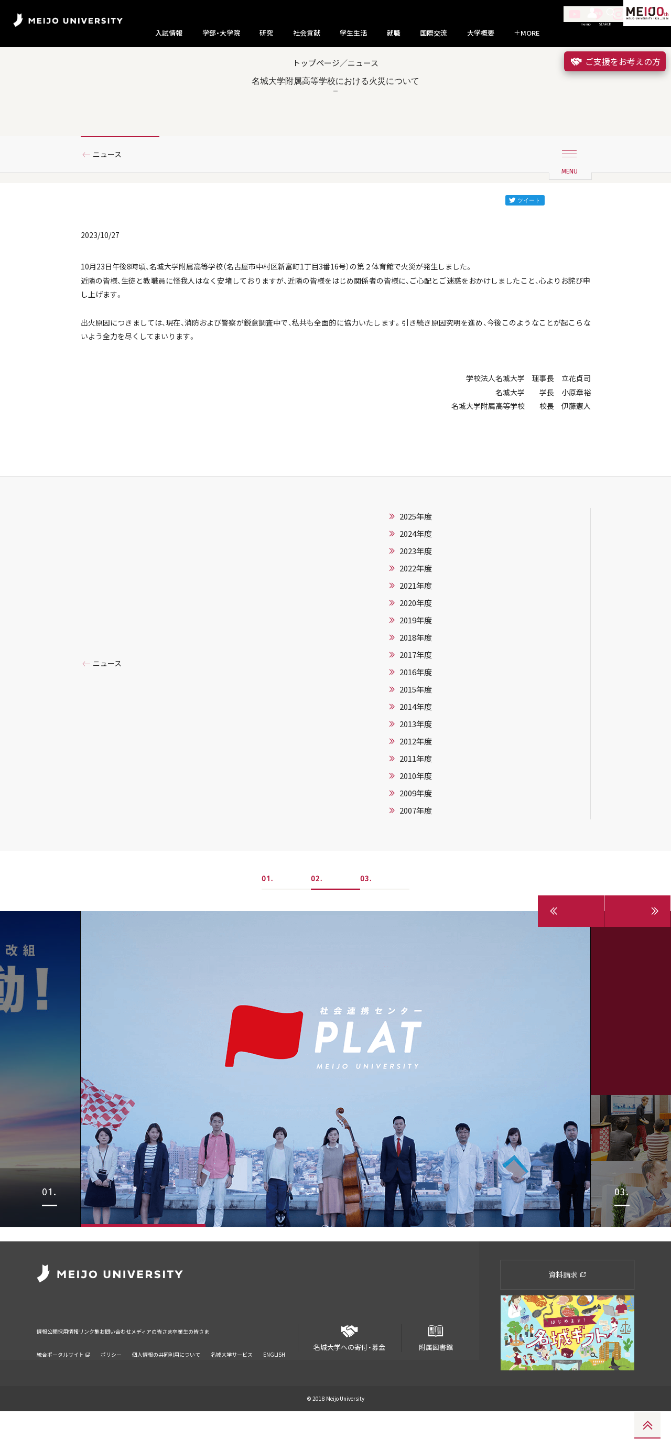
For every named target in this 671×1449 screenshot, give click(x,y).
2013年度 (415, 775)
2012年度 (415, 792)
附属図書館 (436, 1371)
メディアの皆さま (220, 1362)
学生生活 (353, 33)
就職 (394, 33)
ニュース (111, 185)
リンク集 (121, 1362)
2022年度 (415, 619)
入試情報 (168, 33)
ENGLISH (274, 1378)
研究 (266, 33)
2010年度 (415, 827)
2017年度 (415, 706)
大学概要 (480, 33)
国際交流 (433, 33)
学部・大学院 (221, 33)
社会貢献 (306, 33)
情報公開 (50, 1362)
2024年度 (415, 585)
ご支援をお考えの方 (615, 61)
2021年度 (415, 637)
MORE (527, 33)
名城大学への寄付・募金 (349, 1371)
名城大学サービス (232, 1378)
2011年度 (415, 810)
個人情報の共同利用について (166, 1378)
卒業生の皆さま (279, 1362)
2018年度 (415, 689)
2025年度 (415, 568)
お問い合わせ (164, 1362)
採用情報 (86, 1362)
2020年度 (415, 654)
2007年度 (415, 862)
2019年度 (415, 671)
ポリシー (111, 1378)
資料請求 (567, 1311)
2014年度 (415, 758)
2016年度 (415, 723)
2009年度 (415, 844)
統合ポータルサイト (63, 1378)
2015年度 (415, 741)
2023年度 (415, 602)
